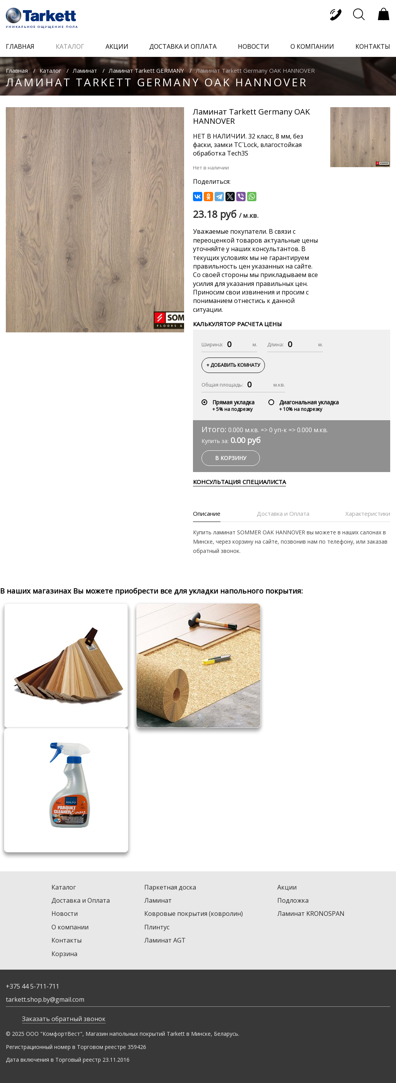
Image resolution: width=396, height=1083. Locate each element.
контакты (372, 46)
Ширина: (212, 344)
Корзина (64, 954)
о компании (312, 46)
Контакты (66, 940)
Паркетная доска (170, 887)
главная (20, 46)
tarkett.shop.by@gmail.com (45, 999)
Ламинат (85, 70)
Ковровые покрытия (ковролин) (193, 913)
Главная (17, 70)
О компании (70, 927)
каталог (70, 46)
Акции (287, 887)
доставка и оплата (183, 46)
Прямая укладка (233, 402)
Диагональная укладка (309, 402)
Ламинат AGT (165, 940)
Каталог (50, 70)
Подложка (293, 900)
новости (253, 46)
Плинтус (156, 927)
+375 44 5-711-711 (32, 986)
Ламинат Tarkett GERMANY (146, 70)
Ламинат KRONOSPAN (311, 913)
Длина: (275, 344)
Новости (64, 913)
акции (117, 46)
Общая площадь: (222, 384)
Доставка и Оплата (80, 900)
